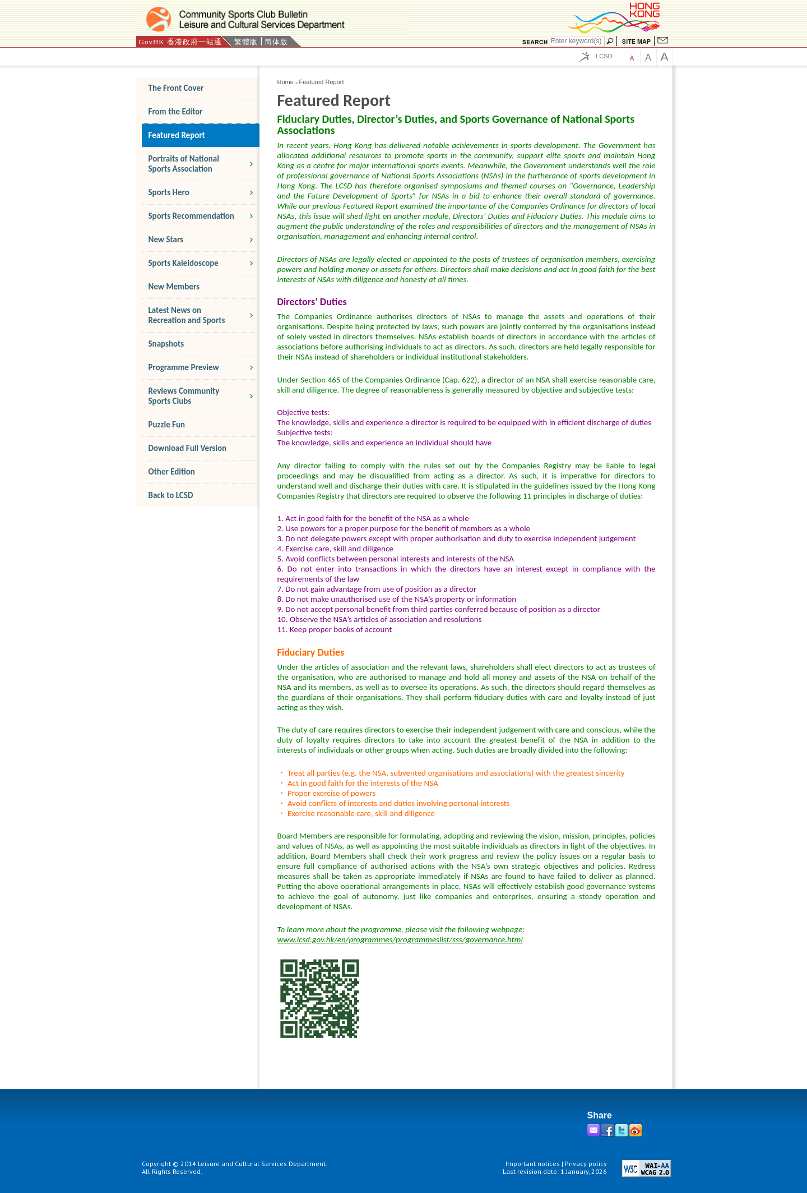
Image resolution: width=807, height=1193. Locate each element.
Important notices (532, 1163)
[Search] (577, 41)
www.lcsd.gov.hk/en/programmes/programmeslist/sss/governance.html (400, 939)
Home (285, 82)
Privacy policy (586, 1163)
